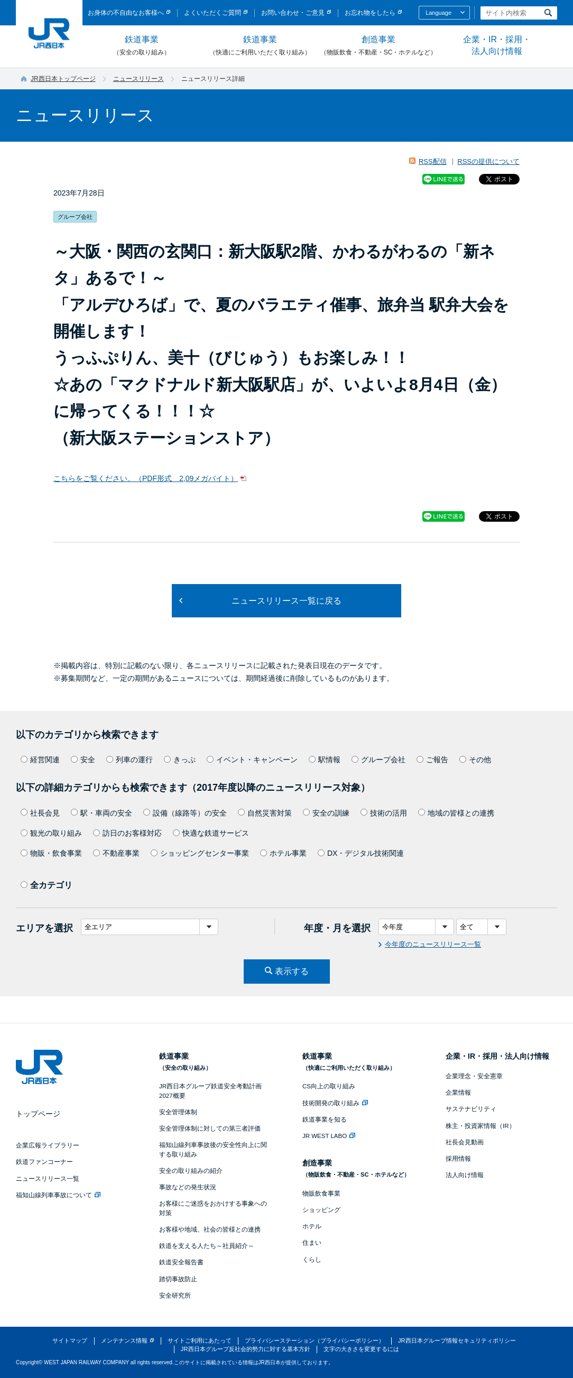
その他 (475, 759)
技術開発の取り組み (335, 1103)
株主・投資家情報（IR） (480, 1126)
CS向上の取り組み (328, 1086)
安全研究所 (175, 1295)
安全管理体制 (178, 1112)
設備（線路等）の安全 (185, 813)
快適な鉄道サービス (211, 833)
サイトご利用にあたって (200, 1340)
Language (438, 13)
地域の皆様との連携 (456, 813)
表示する (292, 971)
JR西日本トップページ (63, 78)
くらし (311, 1259)
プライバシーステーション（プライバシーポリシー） (314, 1340)
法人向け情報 (465, 1175)
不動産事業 (116, 853)
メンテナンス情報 (124, 1340)
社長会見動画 (465, 1142)
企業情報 (458, 1092)
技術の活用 (384, 813)
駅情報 (324, 759)
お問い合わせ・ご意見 (293, 12)
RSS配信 (433, 161)
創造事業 (378, 46)
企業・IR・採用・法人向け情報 (497, 45)
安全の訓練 (326, 813)
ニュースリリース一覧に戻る (286, 600)
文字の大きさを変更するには (361, 1349)
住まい (311, 1243)
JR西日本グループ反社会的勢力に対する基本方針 (245, 1349)
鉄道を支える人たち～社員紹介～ (206, 1246)
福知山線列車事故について (58, 1195)
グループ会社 (378, 759)
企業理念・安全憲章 (474, 1076)
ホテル (311, 1226)
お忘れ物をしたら (370, 12)
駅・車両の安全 (101, 813)
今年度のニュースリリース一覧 (433, 944)
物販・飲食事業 (51, 853)
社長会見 (40, 813)
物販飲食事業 (321, 1193)
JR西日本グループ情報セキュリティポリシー (457, 1340)
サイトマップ (69, 1340)
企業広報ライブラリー (47, 1145)
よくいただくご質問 (212, 12)
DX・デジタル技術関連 (361, 853)
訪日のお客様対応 (127, 833)
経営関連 (40, 759)
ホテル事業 (283, 853)
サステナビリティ (471, 1109)
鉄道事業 (141, 46)
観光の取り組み (51, 833)
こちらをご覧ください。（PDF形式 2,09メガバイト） (145, 478)
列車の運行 (129, 759)
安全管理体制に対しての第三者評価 (210, 1128)
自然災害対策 (265, 813)
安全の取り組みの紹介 (191, 1171)
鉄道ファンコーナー (44, 1162)
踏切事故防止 (178, 1279)
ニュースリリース (138, 78)
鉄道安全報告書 (181, 1262)
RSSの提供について (488, 161)
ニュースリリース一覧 (47, 1179)
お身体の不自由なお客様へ (126, 12)
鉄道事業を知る (324, 1119)
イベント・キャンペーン (252, 759)
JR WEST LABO (328, 1136)
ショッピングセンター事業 (200, 853)
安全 (83, 759)
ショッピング (321, 1210)
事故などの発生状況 (187, 1187)
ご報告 (432, 759)
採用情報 (458, 1158)
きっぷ (180, 759)
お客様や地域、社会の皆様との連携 (210, 1229)
